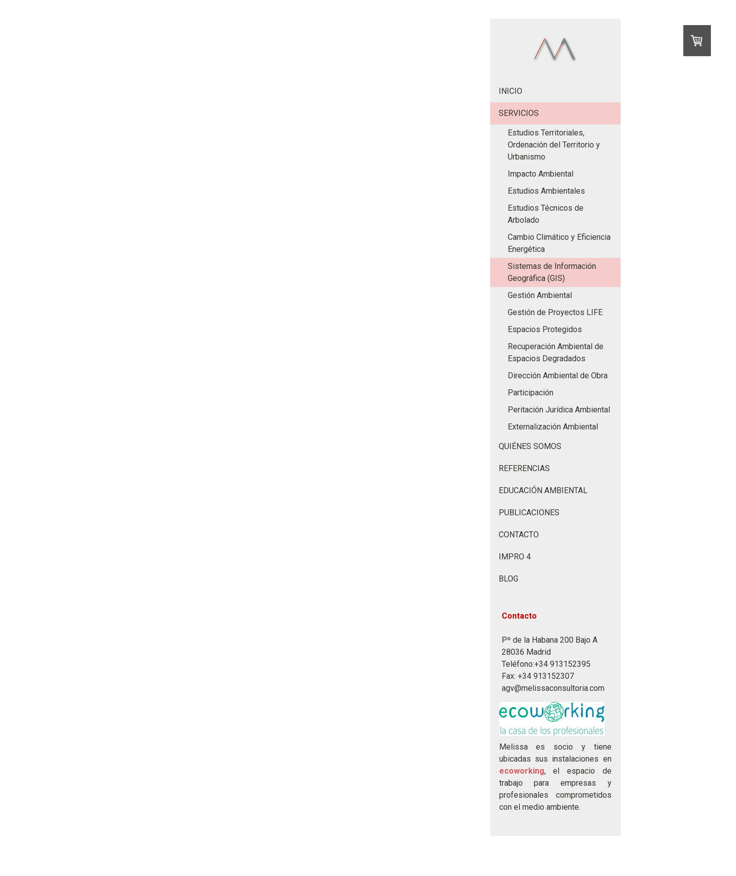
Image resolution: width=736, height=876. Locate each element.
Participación (530, 392)
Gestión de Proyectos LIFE (555, 312)
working (529, 771)
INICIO (510, 91)
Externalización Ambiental (553, 426)
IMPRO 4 (515, 556)
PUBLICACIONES (529, 512)
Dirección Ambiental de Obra (558, 375)
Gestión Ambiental (540, 295)
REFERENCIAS (524, 468)
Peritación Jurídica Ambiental (559, 409)
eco (506, 771)
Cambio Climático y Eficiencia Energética (559, 243)
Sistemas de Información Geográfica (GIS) (552, 272)
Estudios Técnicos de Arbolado (545, 214)
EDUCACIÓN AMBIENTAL (543, 490)
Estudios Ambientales (546, 191)
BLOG (508, 578)
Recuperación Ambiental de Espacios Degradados (556, 352)
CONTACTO (519, 534)
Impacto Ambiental (540, 174)
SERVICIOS (519, 113)
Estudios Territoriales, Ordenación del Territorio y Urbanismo (554, 145)
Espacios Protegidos (545, 329)
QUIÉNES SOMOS (530, 446)
